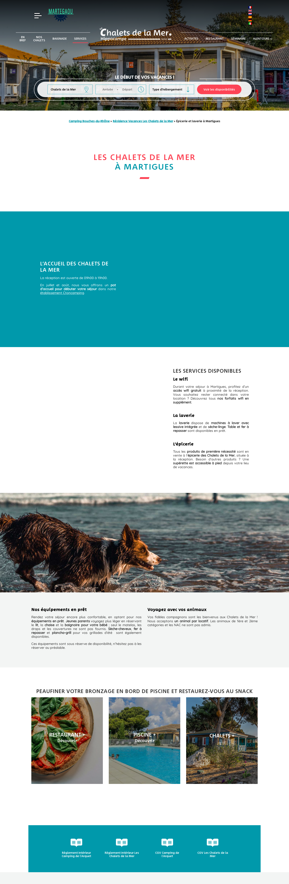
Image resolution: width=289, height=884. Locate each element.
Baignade (60, 39)
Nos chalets (39, 39)
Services (80, 39)
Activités (191, 39)
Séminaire (238, 39)
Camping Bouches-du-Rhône (89, 121)
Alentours (261, 39)
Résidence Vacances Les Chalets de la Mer (143, 121)
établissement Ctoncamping (62, 293)
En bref (23, 39)
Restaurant (215, 39)
